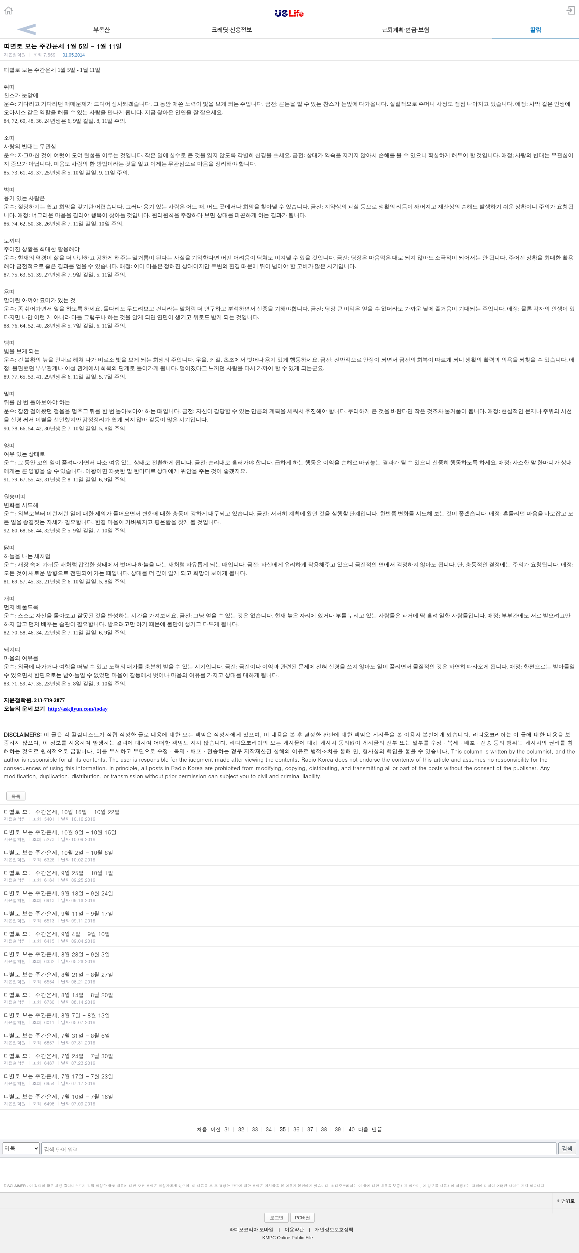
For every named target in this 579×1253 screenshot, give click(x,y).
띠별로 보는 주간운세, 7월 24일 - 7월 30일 (289, 1059)
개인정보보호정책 (334, 1229)
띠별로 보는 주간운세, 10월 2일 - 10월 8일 (289, 856)
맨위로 (566, 1200)
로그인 (276, 1217)
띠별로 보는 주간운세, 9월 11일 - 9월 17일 (289, 917)
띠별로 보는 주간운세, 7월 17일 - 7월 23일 (289, 1079)
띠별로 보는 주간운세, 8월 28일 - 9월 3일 (289, 957)
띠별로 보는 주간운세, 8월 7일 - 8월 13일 (289, 1018)
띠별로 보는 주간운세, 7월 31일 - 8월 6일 (289, 1039)
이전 (215, 1129)
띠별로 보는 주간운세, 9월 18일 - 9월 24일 (289, 896)
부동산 (101, 30)
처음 (202, 1129)
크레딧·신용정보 (232, 30)
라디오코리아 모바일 (251, 1229)
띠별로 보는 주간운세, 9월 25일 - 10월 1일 (289, 876)
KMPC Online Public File (288, 1237)
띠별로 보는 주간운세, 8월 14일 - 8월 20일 (289, 998)
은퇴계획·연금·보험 (405, 30)
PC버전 (302, 1217)
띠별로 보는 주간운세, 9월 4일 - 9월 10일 (289, 937)
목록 (15, 796)
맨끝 (377, 1129)
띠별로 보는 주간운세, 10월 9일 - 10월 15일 (289, 835)
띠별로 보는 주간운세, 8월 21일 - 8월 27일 (289, 978)
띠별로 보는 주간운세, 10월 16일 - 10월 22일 (289, 815)
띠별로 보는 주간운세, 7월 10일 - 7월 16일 (289, 1100)
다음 (363, 1129)
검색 (567, 1148)
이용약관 (294, 1229)
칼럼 (535, 30)
